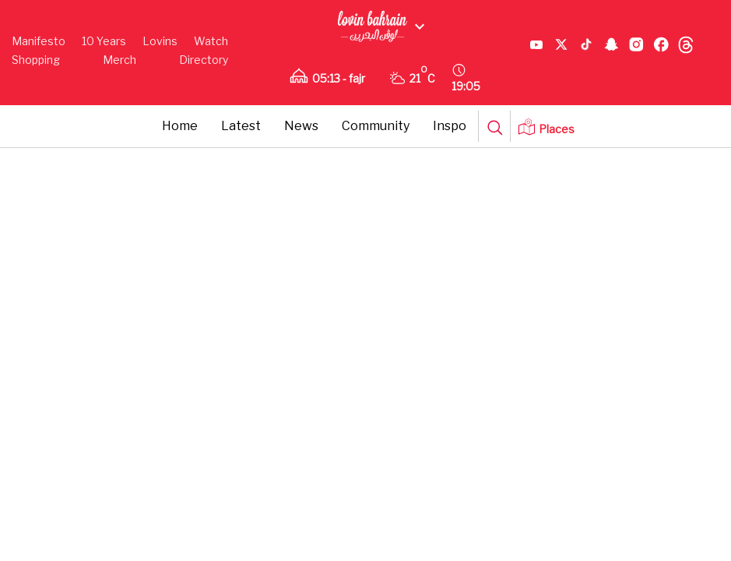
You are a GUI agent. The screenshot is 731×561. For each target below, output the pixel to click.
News (301, 125)
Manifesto (38, 41)
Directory (203, 59)
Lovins (159, 41)
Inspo (449, 125)
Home (180, 125)
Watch (211, 41)
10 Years (104, 41)
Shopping (36, 59)
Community (375, 125)
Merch (119, 59)
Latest (241, 125)
